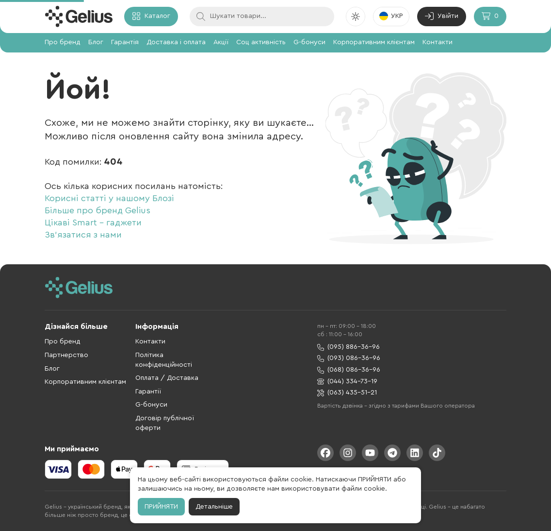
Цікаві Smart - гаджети (93, 222)
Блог (95, 42)
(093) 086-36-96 (348, 358)
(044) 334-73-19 (347, 381)
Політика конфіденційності (163, 360)
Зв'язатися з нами (83, 234)
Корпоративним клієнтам (374, 42)
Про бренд (63, 42)
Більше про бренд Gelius (97, 210)
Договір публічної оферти (164, 423)
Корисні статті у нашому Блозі (109, 198)
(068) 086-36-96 (348, 370)
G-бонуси (309, 42)
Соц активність (261, 42)
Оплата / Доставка (166, 378)
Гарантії (148, 391)
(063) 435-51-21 (347, 392)
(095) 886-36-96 (348, 347)
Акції (220, 42)
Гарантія (125, 42)
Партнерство (66, 355)
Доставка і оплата (176, 42)
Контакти (437, 42)
